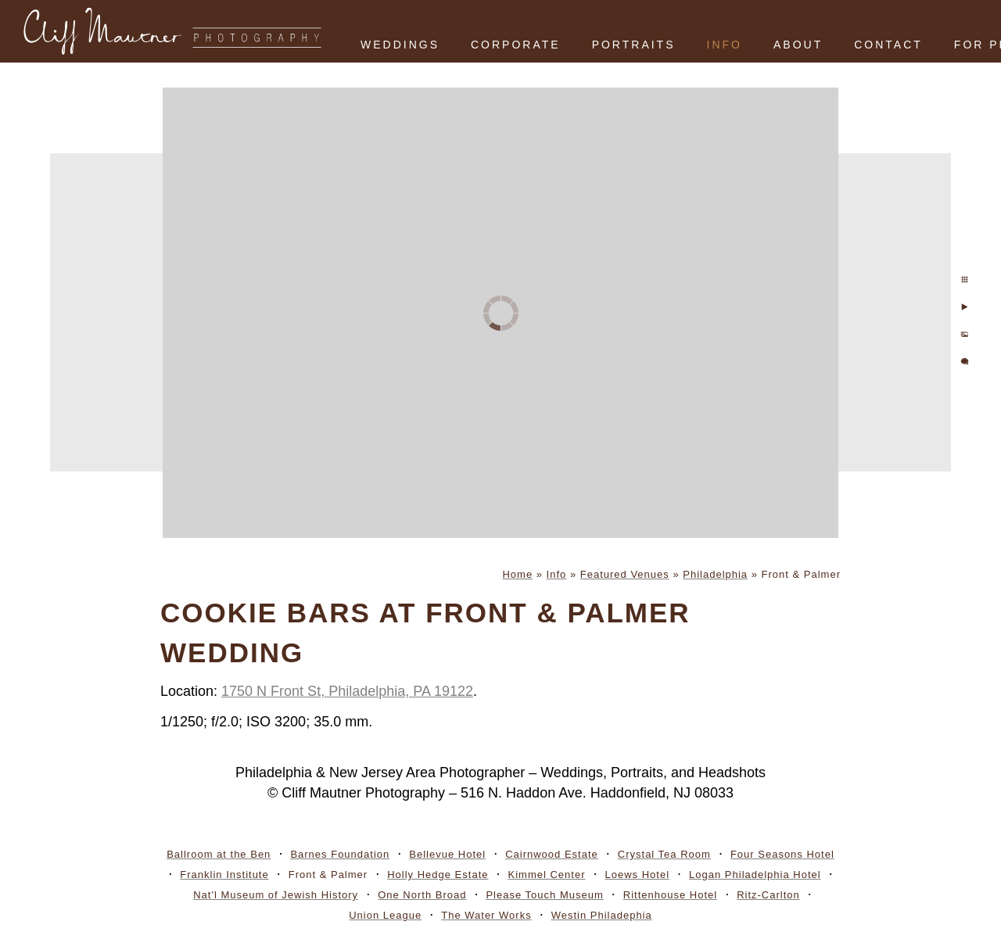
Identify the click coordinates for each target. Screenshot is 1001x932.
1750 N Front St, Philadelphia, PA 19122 (347, 691)
